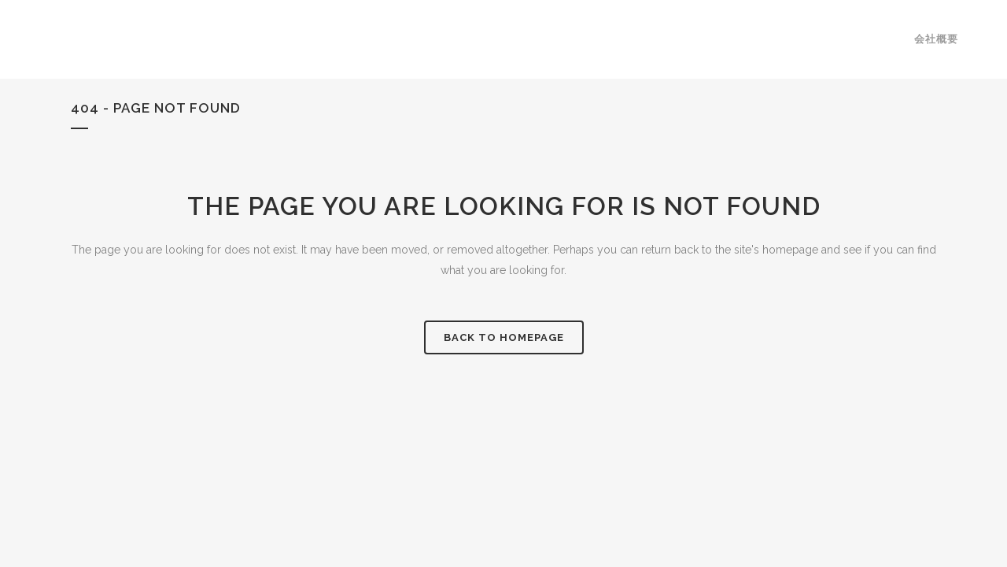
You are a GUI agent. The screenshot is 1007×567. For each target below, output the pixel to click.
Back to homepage (504, 337)
